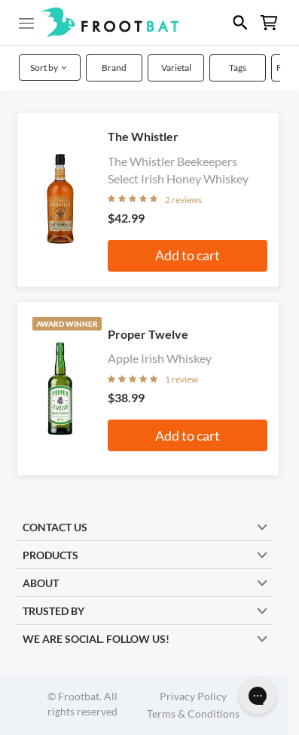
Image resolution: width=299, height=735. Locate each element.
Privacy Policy (193, 696)
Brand (114, 67)
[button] (149, 22)
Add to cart (187, 255)
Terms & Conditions (193, 713)
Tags (237, 67)
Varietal (176, 67)
